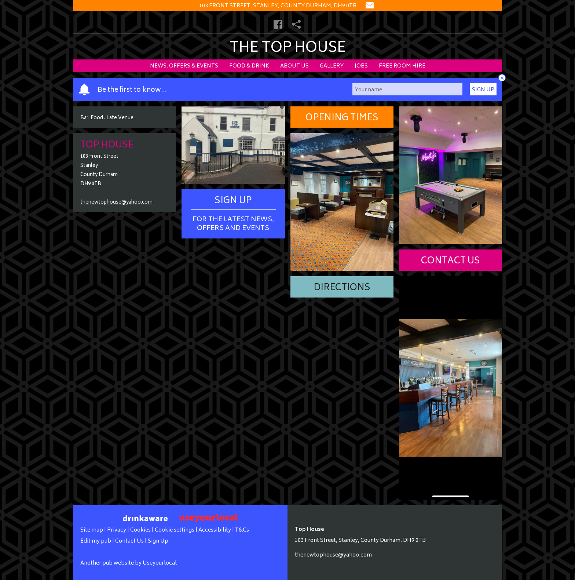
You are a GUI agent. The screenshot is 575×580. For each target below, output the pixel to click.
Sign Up (483, 90)
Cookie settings (174, 530)
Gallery (332, 66)
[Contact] (370, 6)
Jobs (361, 66)
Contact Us (450, 261)
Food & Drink (249, 66)
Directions (342, 288)
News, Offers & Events (184, 66)
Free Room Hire (402, 66)
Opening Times (341, 118)
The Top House (288, 48)
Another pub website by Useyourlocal (128, 563)
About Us (294, 66)
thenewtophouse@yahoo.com (116, 202)
